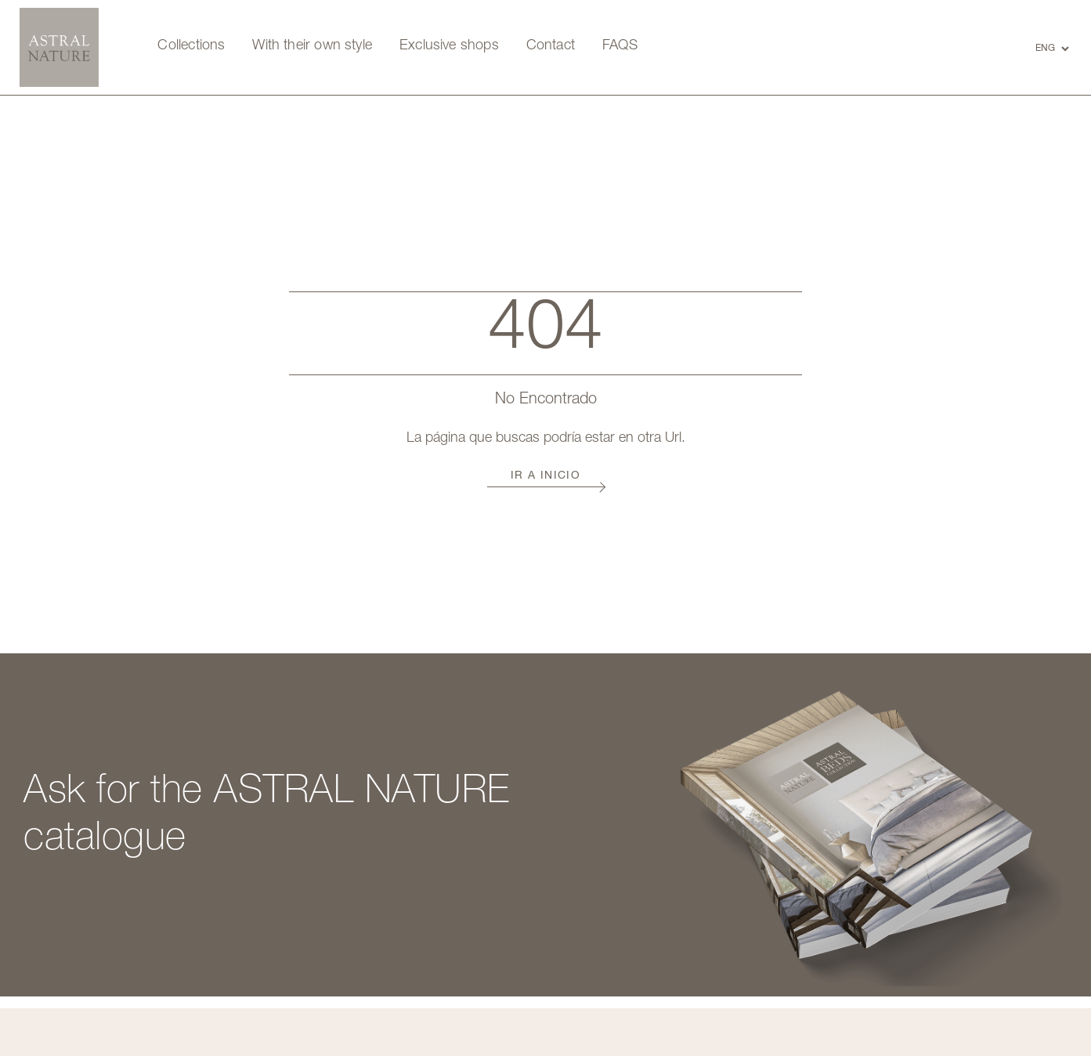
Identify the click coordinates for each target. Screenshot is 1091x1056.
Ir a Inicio (545, 476)
